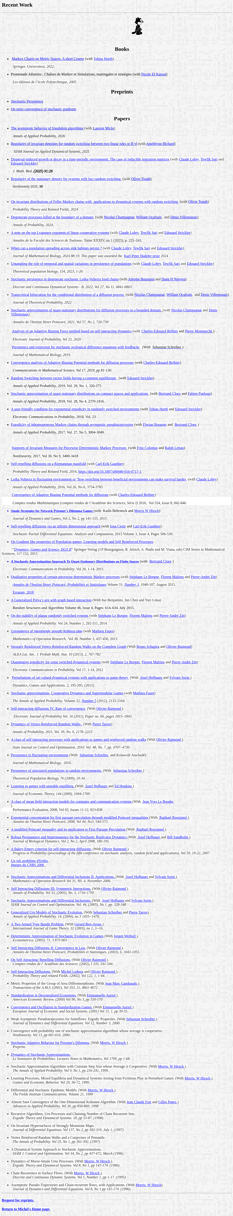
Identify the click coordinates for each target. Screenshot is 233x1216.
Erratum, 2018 (23, 592)
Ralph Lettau (174, 448)
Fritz (147, 448)
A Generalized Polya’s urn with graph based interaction (51, 600)
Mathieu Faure (102, 631)
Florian (155, 424)
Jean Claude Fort (139, 1102)
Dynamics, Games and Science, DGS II (42, 549)
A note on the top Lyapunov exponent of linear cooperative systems (60, 233)
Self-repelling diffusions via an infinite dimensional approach (55, 526)
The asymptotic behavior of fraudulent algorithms (47, 128)
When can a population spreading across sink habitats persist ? (56, 248)
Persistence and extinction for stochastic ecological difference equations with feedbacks (75, 347)
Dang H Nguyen (173, 279)
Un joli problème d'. (30, 861)
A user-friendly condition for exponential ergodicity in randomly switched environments (75, 409)
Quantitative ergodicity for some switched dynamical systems (56, 662)
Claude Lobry (189, 159)
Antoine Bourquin (141, 279)
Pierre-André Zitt (203, 577)
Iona (118, 526)
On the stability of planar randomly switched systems (50, 615)
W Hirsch (87, 1173)
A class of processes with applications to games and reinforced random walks (78, 739)
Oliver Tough (140, 179)
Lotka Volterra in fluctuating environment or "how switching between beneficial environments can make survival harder (99, 479)
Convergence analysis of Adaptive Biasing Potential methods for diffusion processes (72, 362)
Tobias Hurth (158, 409)
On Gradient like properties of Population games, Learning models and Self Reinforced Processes (82, 542)
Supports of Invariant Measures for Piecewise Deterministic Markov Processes (69, 448)
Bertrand (170, 393)
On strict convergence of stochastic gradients (43, 109)
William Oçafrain (149, 217)
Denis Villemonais (183, 217)
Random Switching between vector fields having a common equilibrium (64, 378)
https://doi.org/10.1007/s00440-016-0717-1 (109, 471)
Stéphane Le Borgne (144, 577)
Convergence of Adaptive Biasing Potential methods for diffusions (60, 495)
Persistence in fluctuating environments (39, 755)
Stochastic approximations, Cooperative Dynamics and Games (67, 693)
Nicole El (153, 74)
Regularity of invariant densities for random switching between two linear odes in (74, 144)
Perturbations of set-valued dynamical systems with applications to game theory (70, 677)
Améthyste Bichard (160, 144)
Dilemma (75, 511)
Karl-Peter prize (142, 256)
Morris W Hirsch (146, 511)
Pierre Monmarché (198, 331)
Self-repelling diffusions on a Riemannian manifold (48, 464)
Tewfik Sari (209, 159)
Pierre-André (184, 662)
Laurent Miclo (103, 128)
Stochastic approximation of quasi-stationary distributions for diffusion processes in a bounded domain (86, 310)
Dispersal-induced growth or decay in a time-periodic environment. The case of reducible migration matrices (90, 159)
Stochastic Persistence (27, 101)
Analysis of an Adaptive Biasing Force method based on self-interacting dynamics (72, 331)
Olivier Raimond (178, 646)
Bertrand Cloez (186, 424)
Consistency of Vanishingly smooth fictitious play (46, 631)
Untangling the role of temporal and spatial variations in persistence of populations (71, 264)
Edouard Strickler (24, 163)
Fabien (199, 393)
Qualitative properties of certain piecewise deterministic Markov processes (65, 577)
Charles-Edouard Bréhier (160, 331)
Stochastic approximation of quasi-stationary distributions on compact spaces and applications (80, 393)
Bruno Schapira (148, 646)
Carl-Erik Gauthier (109, 464)
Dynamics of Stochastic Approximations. (41, 1054)
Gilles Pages (167, 1102)
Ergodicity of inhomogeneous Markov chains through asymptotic (72, 424)
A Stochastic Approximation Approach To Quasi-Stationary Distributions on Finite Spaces (75, 561)
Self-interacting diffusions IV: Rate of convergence (48, 708)
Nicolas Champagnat (119, 217)
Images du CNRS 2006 (28, 865)
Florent (172, 577)
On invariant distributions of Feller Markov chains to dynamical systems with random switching (95, 202)
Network (47, 511)
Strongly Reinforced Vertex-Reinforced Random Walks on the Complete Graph (68, 646)
